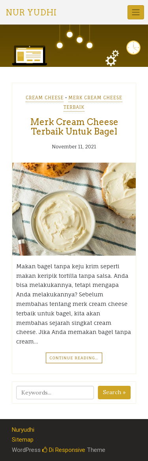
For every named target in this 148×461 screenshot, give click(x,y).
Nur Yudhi (31, 12)
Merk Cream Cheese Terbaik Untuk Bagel (74, 127)
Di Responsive (63, 449)
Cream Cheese (45, 98)
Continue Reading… (73, 357)
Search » (114, 392)
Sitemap (23, 439)
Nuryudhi (23, 429)
